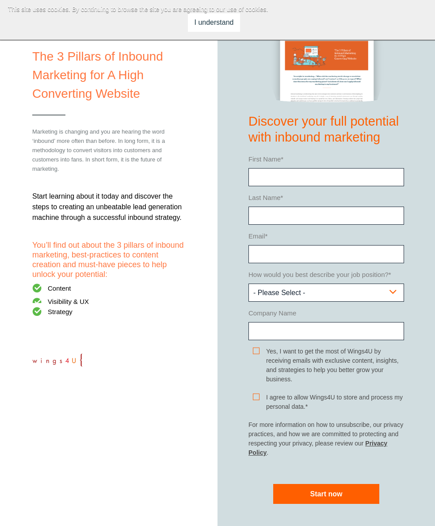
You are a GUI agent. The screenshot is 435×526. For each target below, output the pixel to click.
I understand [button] (214, 22)
